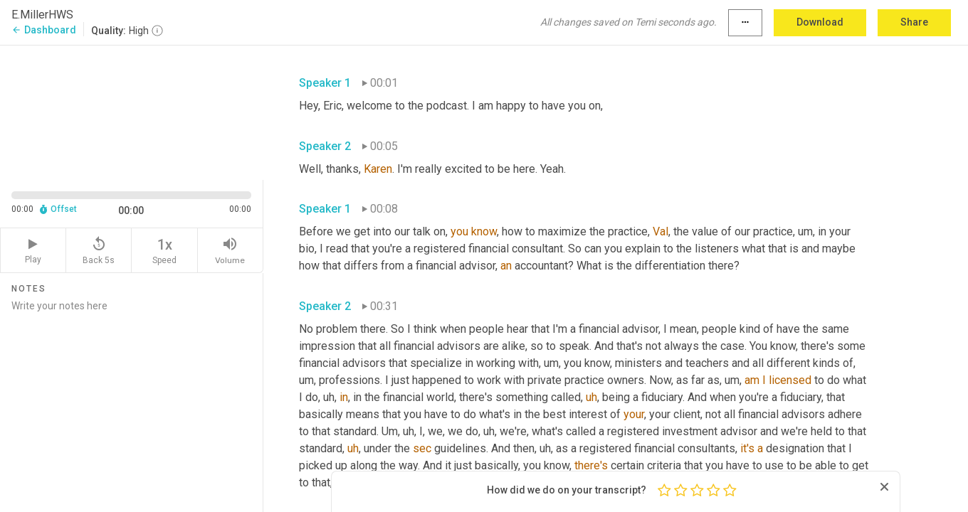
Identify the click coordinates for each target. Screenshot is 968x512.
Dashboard (43, 30)
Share (914, 22)
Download (819, 22)
